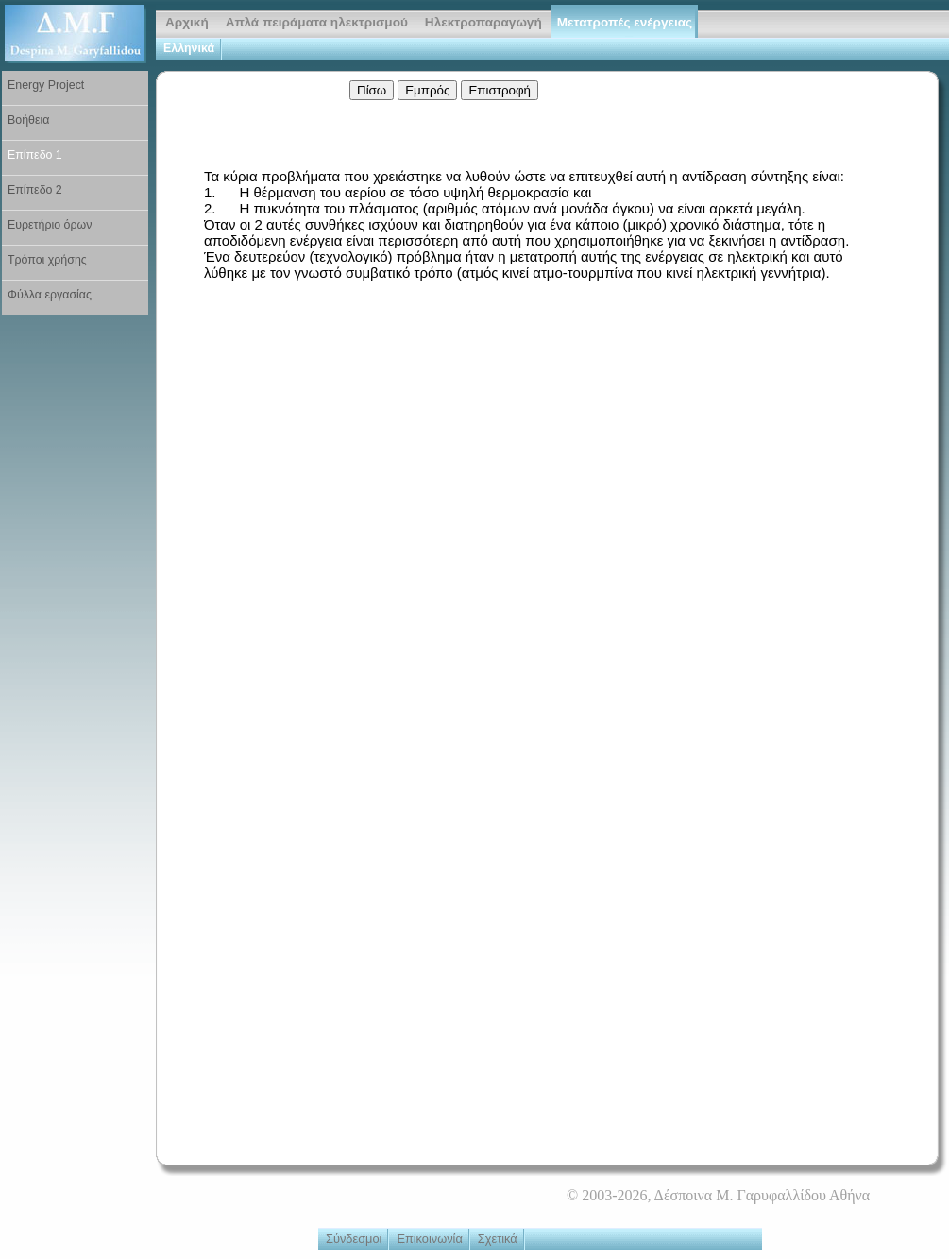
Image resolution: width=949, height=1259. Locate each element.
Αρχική (187, 22)
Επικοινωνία (429, 1239)
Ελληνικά (188, 48)
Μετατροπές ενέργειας (624, 22)
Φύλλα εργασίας (50, 294)
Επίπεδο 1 (35, 155)
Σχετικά (497, 1239)
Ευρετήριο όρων (50, 224)
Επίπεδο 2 (35, 189)
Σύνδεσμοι (353, 1239)
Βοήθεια (28, 120)
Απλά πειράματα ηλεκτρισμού (317, 22)
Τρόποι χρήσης (47, 259)
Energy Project (46, 85)
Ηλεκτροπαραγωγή (483, 22)
